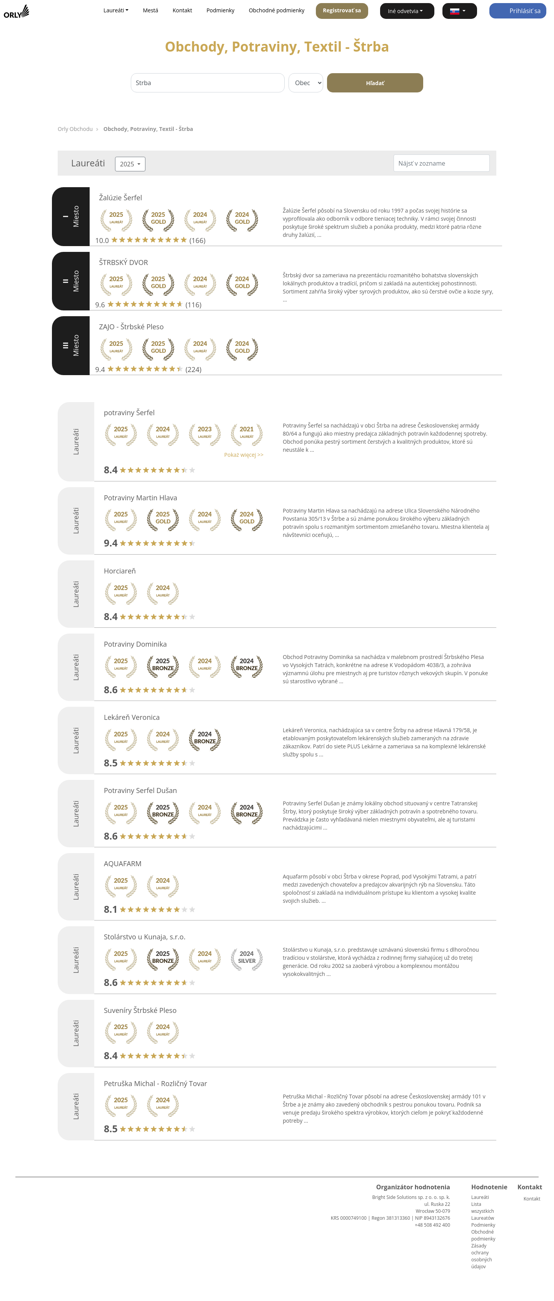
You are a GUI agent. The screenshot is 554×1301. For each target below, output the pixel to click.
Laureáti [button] (113, 10)
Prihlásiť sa (518, 10)
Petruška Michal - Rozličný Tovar (155, 1083)
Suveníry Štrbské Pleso (140, 1010)
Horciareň (120, 570)
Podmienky (221, 10)
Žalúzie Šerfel (120, 197)
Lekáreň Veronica (132, 717)
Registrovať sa (342, 10)
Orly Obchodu (75, 128)
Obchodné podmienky (277, 10)
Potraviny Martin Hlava (140, 497)
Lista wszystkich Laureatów (482, 1211)
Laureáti (480, 1197)
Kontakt (182, 10)
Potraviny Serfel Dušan (140, 790)
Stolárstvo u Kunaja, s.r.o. (144, 936)
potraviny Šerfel (129, 412)
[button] (459, 11)
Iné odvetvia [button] (403, 11)
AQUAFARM (123, 863)
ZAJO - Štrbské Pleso (131, 326)
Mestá (150, 10)
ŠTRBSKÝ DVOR (123, 262)
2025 (128, 164)
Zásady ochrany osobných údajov (481, 1256)
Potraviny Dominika (135, 644)
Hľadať (375, 83)
